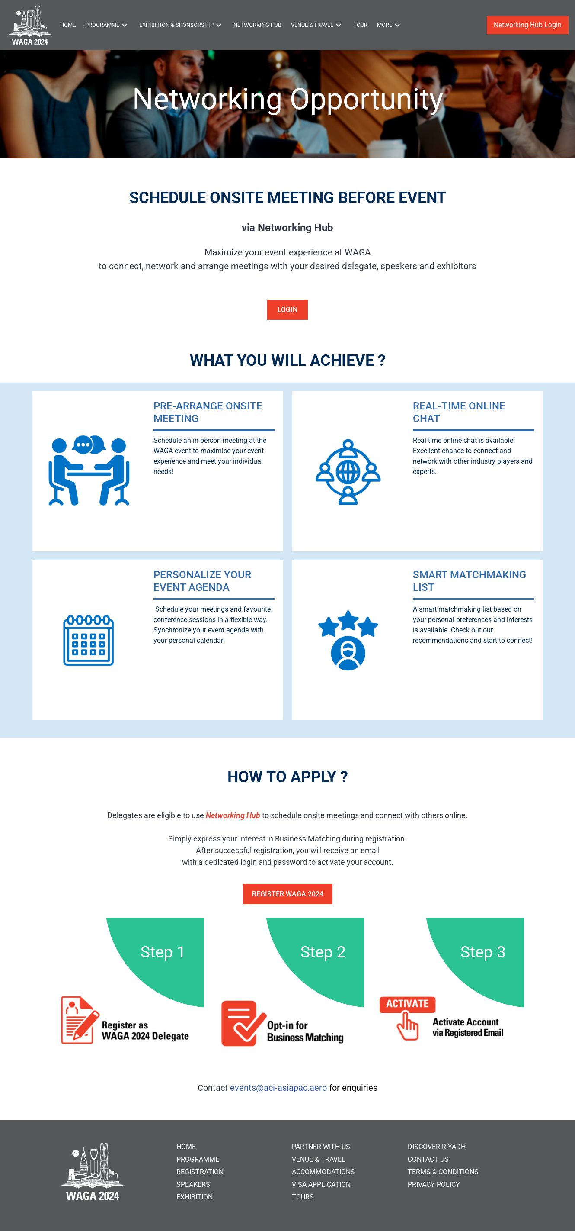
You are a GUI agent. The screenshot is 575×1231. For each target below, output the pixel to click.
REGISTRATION (200, 1172)
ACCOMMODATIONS (323, 1172)
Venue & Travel (317, 25)
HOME (186, 1147)
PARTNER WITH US (321, 1147)
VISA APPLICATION (321, 1184)
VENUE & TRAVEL (318, 1159)
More (389, 25)
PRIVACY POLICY (434, 1184)
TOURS (303, 1197)
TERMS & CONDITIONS (443, 1172)
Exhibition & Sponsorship (181, 25)
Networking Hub (257, 25)
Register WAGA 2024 (287, 894)
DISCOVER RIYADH (437, 1147)
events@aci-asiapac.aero (278, 1088)
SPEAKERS (193, 1184)
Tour (360, 25)
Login (287, 310)
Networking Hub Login (528, 25)
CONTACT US (428, 1159)
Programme (107, 25)
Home (68, 25)
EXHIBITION (194, 1197)
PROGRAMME (197, 1159)
